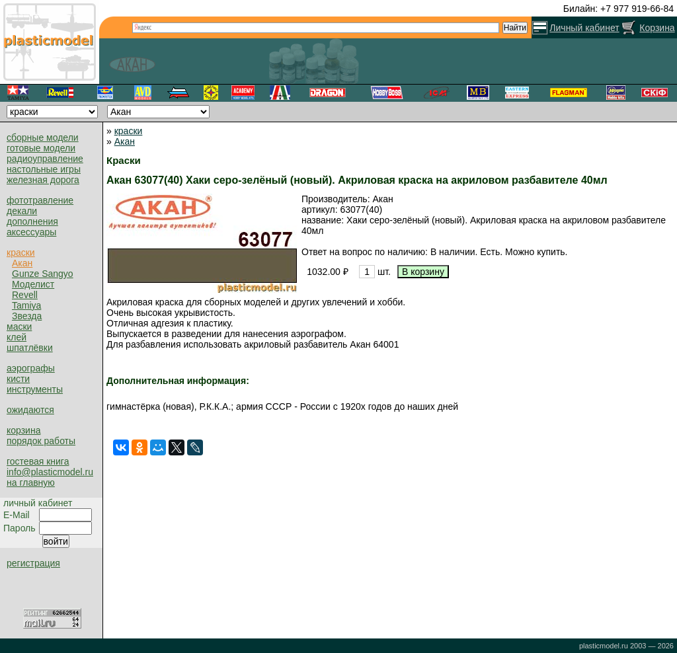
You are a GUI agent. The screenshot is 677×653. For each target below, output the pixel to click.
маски (19, 326)
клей (16, 337)
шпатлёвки (30, 347)
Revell (25, 294)
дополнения (32, 221)
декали (22, 211)
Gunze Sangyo (42, 273)
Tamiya (26, 305)
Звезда (27, 316)
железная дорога (43, 179)
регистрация (33, 563)
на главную (31, 482)
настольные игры (44, 169)
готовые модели (41, 148)
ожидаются (30, 409)
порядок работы (41, 441)
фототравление (40, 200)
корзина (23, 430)
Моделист (33, 284)
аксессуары (31, 232)
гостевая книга (38, 461)
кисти (18, 378)
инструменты (35, 389)
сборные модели (43, 137)
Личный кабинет (584, 27)
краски (21, 252)
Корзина (656, 27)
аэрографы (31, 368)
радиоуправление (45, 158)
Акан (22, 263)
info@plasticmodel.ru (50, 472)
